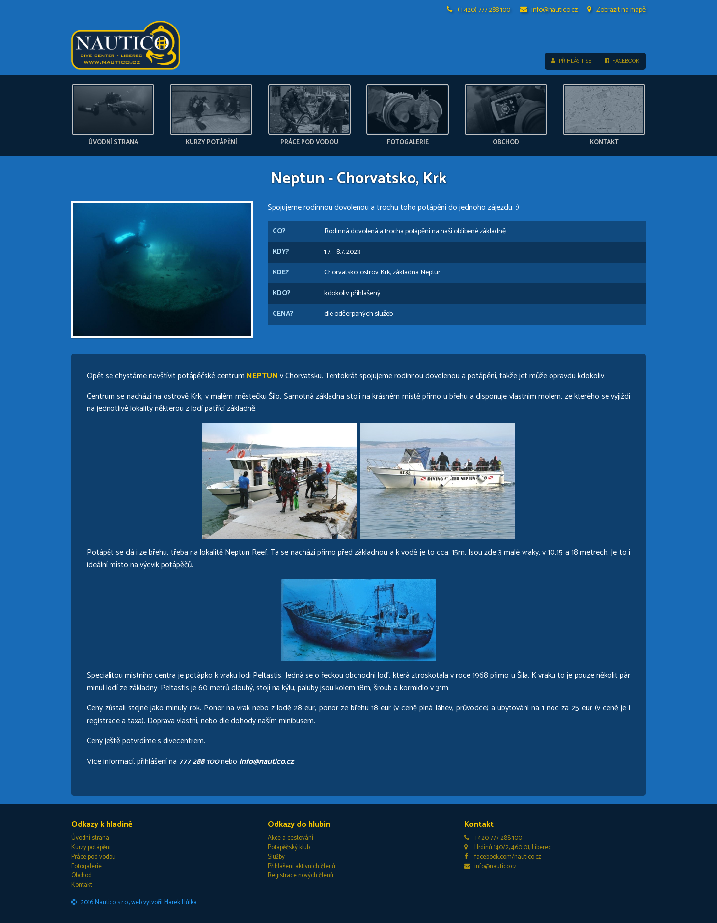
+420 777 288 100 (493, 837)
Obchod (81, 875)
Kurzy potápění (90, 847)
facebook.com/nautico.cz (502, 857)
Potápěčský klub (289, 847)
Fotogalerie (86, 866)
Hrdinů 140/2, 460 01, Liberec (507, 847)
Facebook (622, 61)
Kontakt (81, 885)
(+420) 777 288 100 (478, 10)
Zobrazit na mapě (616, 10)
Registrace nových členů (300, 875)
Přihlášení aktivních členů (301, 866)
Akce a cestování (290, 837)
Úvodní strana (90, 837)
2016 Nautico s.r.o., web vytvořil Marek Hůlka (134, 902)
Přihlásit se (571, 61)
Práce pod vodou (93, 857)
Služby (276, 857)
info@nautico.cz (549, 10)
